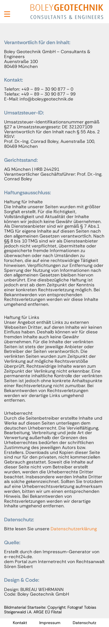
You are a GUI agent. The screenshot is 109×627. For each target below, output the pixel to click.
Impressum (49, 622)
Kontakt (20, 622)
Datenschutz (84, 622)
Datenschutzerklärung (74, 529)
